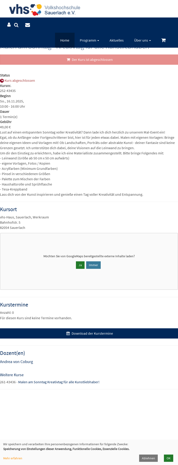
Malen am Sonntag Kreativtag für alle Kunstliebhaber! (59, 382)
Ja (80, 265)
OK (168, 458)
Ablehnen (148, 458)
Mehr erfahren (12, 458)
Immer (93, 265)
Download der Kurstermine (89, 333)
